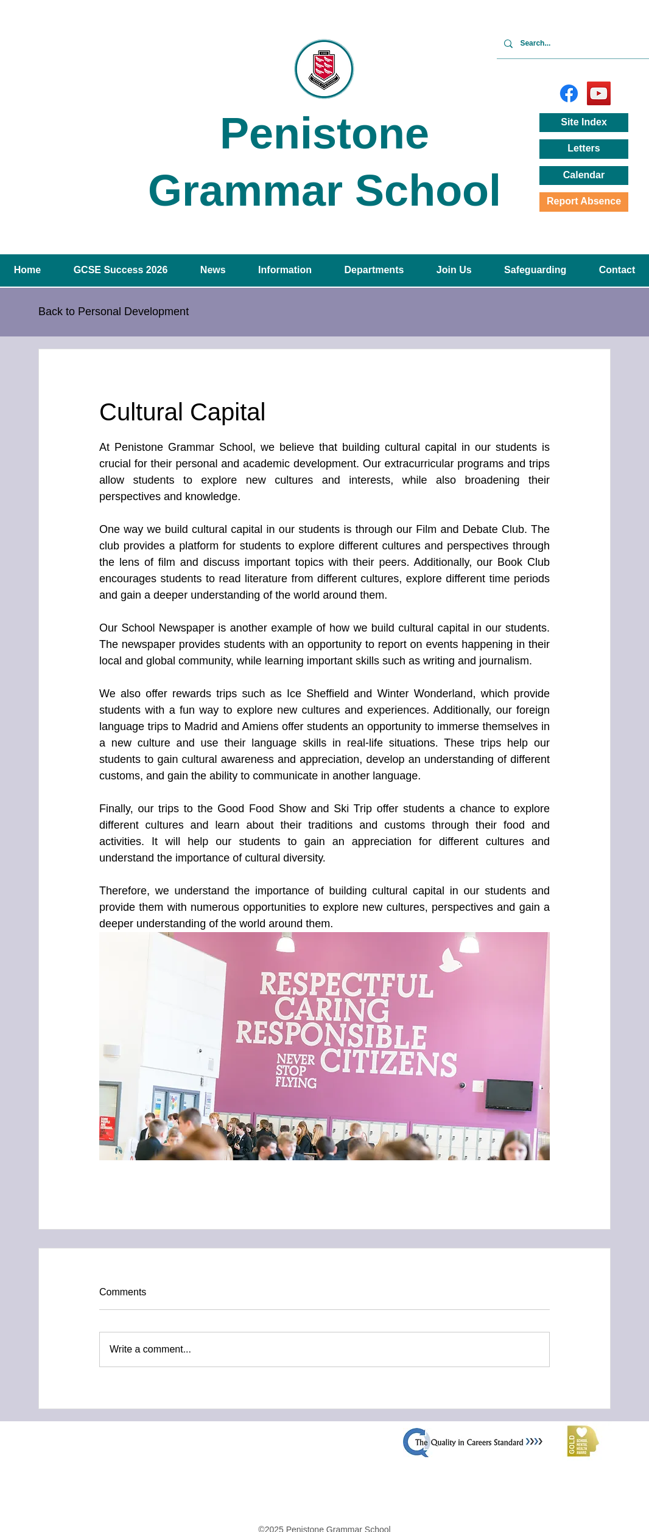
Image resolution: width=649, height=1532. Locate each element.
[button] (212, 270)
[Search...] (583, 43)
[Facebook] (569, 93)
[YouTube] (599, 93)
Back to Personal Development (113, 311)
